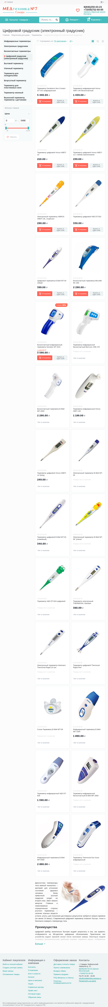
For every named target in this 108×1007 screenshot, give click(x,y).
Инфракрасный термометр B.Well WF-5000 (50, 859)
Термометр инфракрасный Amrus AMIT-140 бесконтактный (86, 89)
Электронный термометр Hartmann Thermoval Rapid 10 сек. (51, 666)
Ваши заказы (8, 971)
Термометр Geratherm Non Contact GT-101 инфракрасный (51, 89)
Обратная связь (34, 997)
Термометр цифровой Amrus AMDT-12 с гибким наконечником (87, 153)
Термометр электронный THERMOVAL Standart (83, 602)
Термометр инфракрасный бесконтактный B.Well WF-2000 (86, 794)
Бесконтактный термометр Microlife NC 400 (87, 282)
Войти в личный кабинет (13, 964)
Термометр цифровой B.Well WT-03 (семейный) (51, 538)
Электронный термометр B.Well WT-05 (88, 474)
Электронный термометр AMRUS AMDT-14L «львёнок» (50, 218)
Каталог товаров (18, 20)
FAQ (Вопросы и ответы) (64, 978)
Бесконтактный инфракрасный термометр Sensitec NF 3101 (49, 346)
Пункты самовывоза (62, 968)
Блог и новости (34, 974)
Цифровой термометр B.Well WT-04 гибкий (51, 282)
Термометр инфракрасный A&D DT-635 (51, 794)
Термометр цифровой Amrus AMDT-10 (51, 153)
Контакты (87, 14)
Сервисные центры (36, 987)
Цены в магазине (35, 980)
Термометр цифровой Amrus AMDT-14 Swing (51, 474)
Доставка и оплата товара (64, 964)
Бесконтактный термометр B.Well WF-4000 (50, 410)
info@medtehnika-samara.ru (90, 978)
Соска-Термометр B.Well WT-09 (50, 729)
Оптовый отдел (34, 994)
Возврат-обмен (60, 971)
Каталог (31, 977)
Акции (30, 984)
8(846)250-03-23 (93, 7)
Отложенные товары (11, 974)
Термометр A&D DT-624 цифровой (51, 601)
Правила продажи (61, 974)
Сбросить (12, 137)
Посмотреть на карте (87, 981)
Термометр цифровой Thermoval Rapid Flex (86, 666)
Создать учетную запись (13, 968)
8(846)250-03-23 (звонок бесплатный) (89, 970)
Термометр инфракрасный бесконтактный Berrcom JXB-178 (86, 346)
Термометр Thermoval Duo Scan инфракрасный (86, 859)
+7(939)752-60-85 (93, 9)
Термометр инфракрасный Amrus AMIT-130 (86, 410)
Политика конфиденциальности (62, 982)
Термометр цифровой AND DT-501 (87, 217)
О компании (33, 970)
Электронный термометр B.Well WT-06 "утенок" (88, 538)
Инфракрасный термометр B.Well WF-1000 (86, 730)
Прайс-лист (32, 990)
